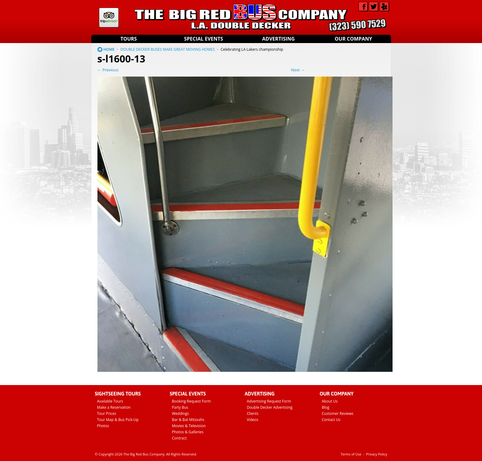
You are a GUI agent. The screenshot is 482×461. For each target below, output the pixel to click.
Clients (253, 413)
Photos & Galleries (187, 432)
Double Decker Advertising (269, 407)
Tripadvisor (109, 17)
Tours (128, 38)
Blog (326, 407)
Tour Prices (107, 413)
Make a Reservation (114, 407)
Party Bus (180, 407)
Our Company (353, 38)
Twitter (373, 6)
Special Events (203, 38)
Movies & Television (189, 425)
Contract (179, 438)
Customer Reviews (338, 413)
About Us (330, 401)
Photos (103, 425)
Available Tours (110, 401)
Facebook (363, 6)
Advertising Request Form (269, 401)
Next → (298, 70)
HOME (109, 49)
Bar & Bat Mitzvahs (188, 419)
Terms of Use (351, 454)
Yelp (384, 6)
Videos (252, 419)
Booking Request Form (191, 401)
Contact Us (331, 419)
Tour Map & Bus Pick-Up (118, 419)
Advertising (278, 38)
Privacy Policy (376, 454)
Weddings (180, 413)
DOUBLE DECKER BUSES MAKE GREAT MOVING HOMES (167, 49)
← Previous (108, 70)
